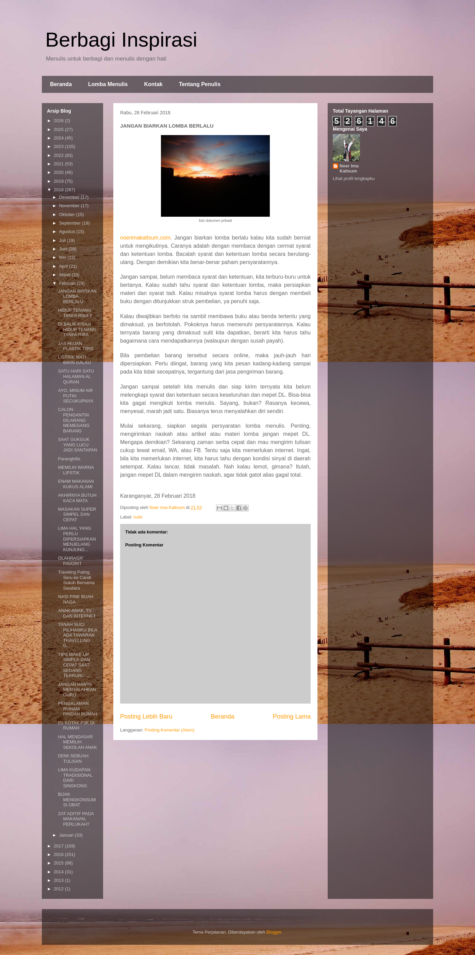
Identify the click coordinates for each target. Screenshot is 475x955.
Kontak (153, 84)
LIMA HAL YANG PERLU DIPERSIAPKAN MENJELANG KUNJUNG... (77, 539)
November (70, 205)
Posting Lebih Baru (146, 716)
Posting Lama (292, 716)
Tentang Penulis (199, 84)
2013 (59, 880)
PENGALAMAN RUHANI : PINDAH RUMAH (77, 709)
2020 (59, 172)
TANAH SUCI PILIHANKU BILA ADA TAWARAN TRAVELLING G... (77, 635)
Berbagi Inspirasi (121, 39)
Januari (67, 835)
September (70, 223)
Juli (63, 240)
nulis (138, 517)
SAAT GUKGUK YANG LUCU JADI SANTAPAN (77, 444)
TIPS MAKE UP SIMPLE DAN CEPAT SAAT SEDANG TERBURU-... (74, 665)
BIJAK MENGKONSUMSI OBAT (77, 799)
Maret (65, 274)
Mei (63, 257)
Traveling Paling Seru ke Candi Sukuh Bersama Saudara (76, 580)
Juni (63, 248)
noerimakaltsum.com (145, 238)
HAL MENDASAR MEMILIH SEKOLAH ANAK (77, 742)
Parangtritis (69, 458)
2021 (59, 163)
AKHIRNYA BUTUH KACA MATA (77, 498)
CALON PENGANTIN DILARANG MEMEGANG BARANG (73, 420)
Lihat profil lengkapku (354, 178)
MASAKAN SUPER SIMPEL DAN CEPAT (77, 514)
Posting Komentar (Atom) (169, 729)
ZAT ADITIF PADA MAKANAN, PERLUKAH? (76, 819)
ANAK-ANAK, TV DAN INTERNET (77, 613)
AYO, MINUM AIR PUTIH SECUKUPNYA (75, 396)
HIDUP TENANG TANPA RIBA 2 (75, 313)
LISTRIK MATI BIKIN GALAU (74, 360)
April (64, 266)
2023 (59, 146)
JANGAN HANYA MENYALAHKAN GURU (77, 689)
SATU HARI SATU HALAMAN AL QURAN (76, 376)
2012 (59, 888)
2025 (59, 129)
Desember (70, 197)
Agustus (68, 231)
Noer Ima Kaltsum (349, 168)
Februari (68, 283)
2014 (59, 871)
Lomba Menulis (108, 84)
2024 (59, 138)
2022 (59, 155)
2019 (59, 181)
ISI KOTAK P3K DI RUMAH (76, 725)
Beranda (61, 84)
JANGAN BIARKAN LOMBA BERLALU (77, 296)
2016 (59, 854)
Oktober (67, 214)
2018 (59, 189)
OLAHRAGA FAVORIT (70, 561)
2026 (59, 120)
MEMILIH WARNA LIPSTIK (76, 470)
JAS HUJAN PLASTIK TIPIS (75, 346)
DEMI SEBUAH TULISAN (73, 758)
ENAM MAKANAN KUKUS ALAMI (76, 484)
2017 (59, 846)
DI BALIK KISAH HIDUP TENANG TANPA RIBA (77, 329)
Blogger (273, 932)
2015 (59, 863)
